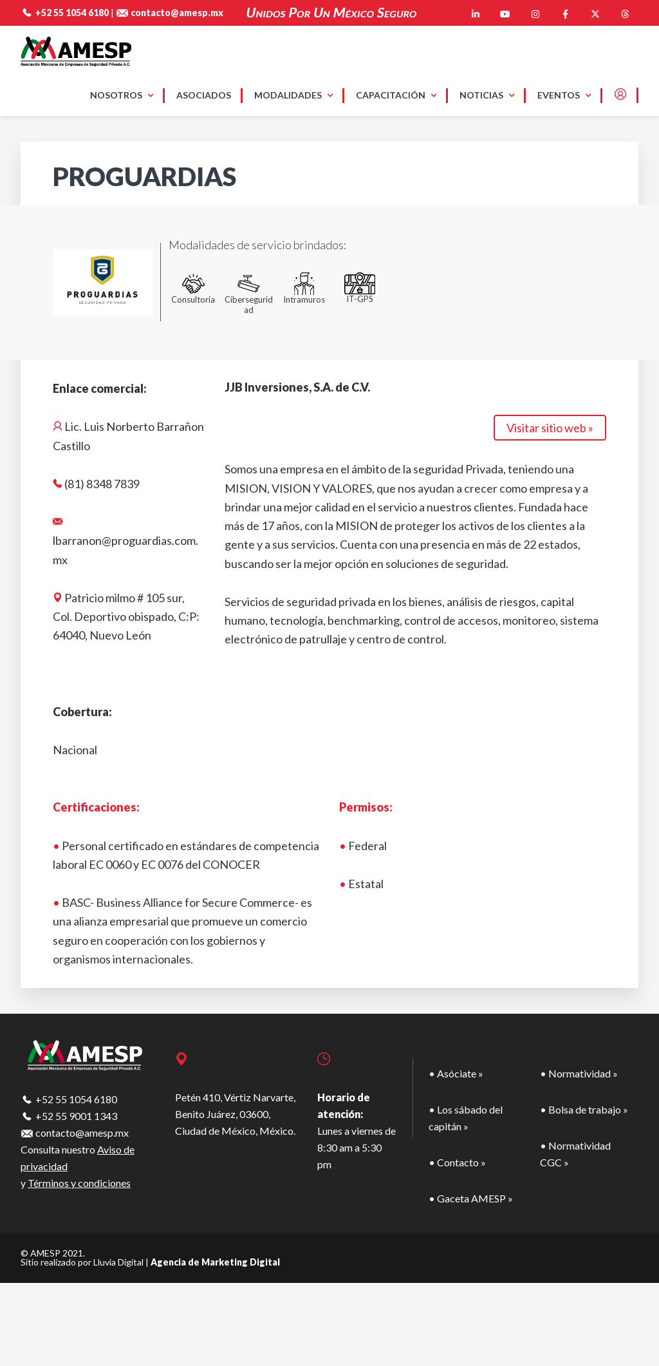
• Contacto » (457, 1162)
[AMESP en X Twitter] (595, 14)
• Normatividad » (579, 1073)
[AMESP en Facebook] (565, 14)
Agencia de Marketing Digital (215, 1262)
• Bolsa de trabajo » (584, 1109)
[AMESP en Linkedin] (475, 14)
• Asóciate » (456, 1073)
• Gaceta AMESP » (471, 1198)
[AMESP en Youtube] (505, 14)
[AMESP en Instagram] (535, 14)
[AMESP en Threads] (624, 14)
